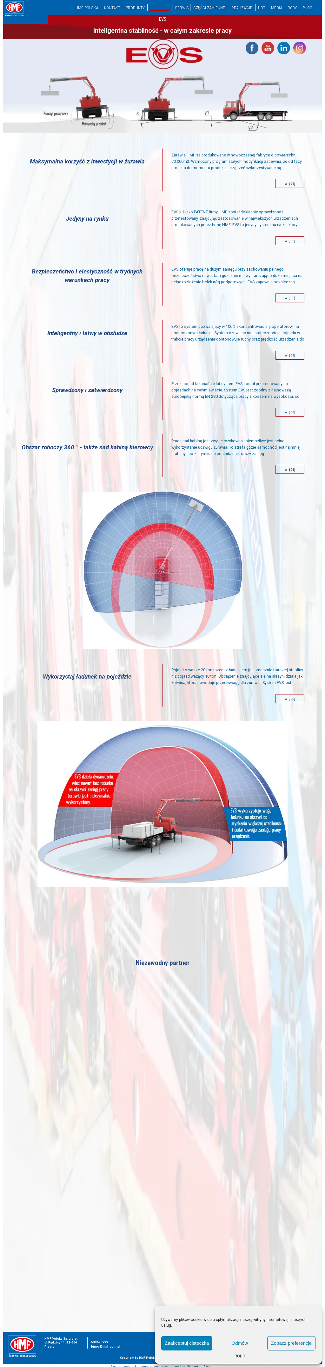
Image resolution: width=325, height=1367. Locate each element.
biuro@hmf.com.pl (105, 1346)
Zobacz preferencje (291, 1343)
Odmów (240, 1343)
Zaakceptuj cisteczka (187, 1343)
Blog (307, 7)
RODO (240, 1356)
